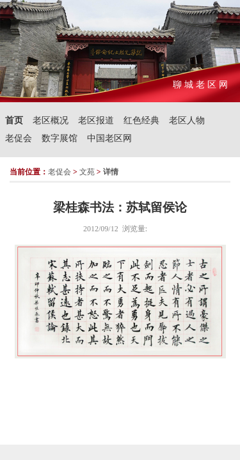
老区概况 (50, 120)
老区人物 (187, 120)
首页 (14, 120)
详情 (110, 171)
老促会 (18, 138)
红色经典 (141, 120)
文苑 (87, 171)
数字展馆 (59, 138)
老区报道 (96, 120)
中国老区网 (109, 138)
